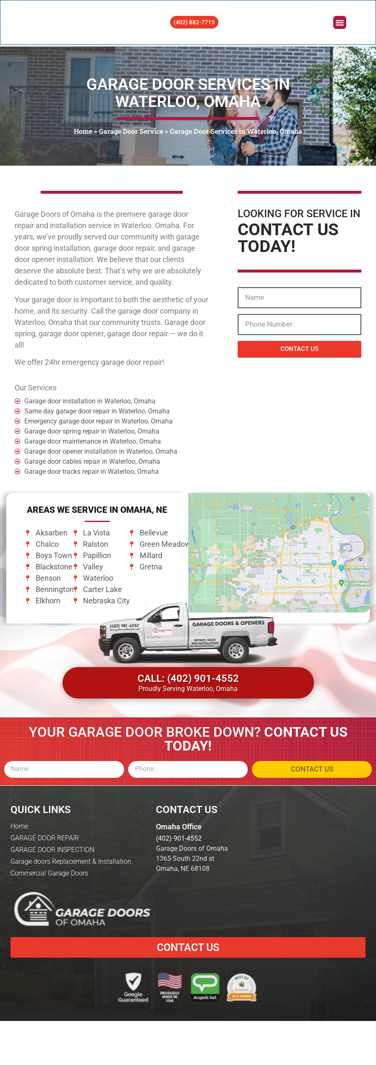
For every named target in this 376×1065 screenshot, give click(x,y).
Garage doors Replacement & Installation (70, 915)
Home (83, 131)
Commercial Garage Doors (49, 926)
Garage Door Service (131, 131)
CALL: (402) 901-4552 (188, 732)
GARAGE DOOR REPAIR (44, 891)
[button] (339, 23)
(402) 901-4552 (179, 892)
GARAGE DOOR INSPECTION (52, 903)
